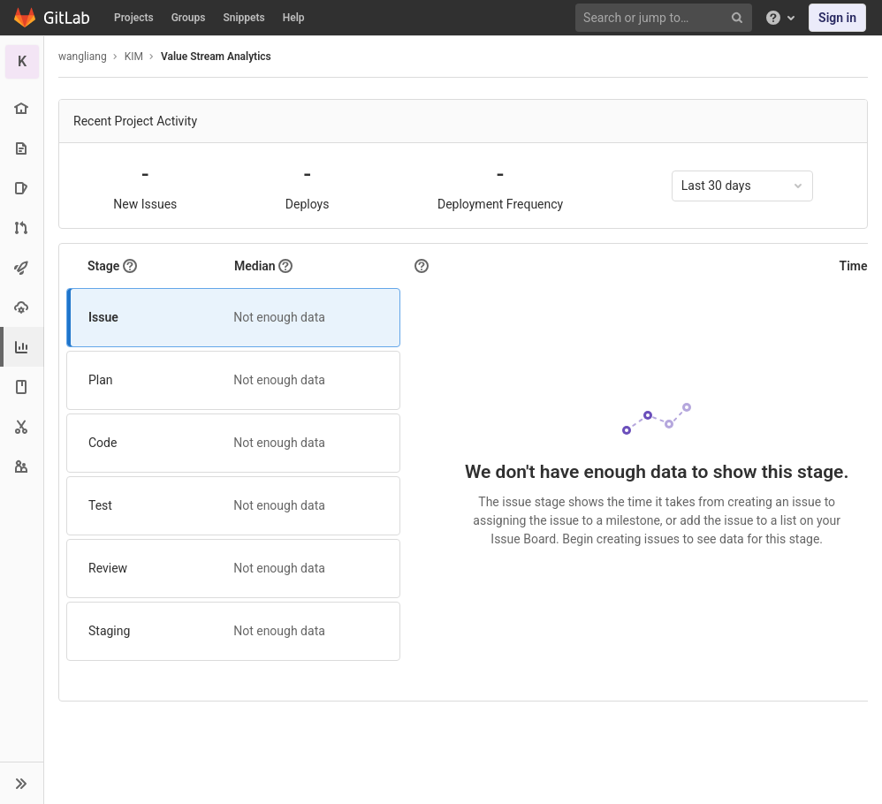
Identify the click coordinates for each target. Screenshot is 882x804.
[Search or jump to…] (666, 18)
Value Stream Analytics (216, 56)
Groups (188, 17)
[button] (21, 783)
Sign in (837, 18)
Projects (134, 17)
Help (294, 17)
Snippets (243, 17)
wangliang (82, 56)
